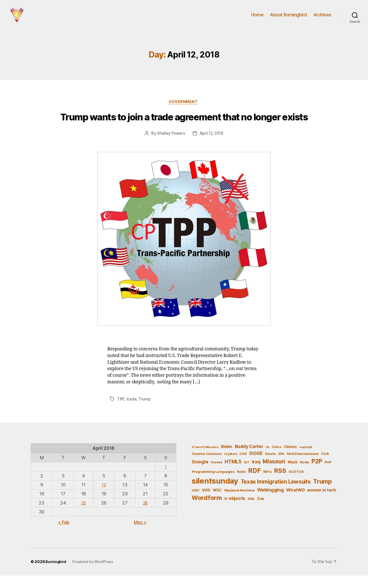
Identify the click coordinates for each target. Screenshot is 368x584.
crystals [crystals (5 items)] (230, 462)
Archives (322, 18)
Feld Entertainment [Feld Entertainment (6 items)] (303, 462)
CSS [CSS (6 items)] (243, 462)
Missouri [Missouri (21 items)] (274, 469)
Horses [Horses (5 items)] (216, 470)
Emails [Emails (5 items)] (270, 462)
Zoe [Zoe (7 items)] (260, 507)
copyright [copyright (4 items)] (305, 455)
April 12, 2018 (212, 141)
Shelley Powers (169, 141)
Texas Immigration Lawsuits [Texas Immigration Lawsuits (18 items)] (276, 490)
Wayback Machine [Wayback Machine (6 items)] (239, 498)
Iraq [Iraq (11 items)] (256, 470)
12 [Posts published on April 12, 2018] (103, 493)
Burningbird (56, 570)
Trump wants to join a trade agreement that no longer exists (184, 125)
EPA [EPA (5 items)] (281, 462)
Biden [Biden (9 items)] (226, 454)
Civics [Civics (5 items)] (276, 455)
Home (257, 18)
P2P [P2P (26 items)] (317, 469)
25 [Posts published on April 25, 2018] (83, 511)
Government (184, 110)
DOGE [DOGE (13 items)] (256, 461)
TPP (120, 407)
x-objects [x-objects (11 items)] (234, 506)
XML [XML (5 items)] (251, 507)
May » (140, 530)
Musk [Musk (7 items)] (292, 470)
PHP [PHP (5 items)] (328, 470)
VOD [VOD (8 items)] (206, 498)
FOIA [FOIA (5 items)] (325, 462)
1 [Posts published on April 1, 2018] (166, 475)
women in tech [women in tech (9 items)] (321, 498)
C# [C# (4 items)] (267, 455)
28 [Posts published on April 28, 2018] (145, 511)
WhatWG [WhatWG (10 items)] (295, 498)
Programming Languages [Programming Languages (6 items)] (213, 480)
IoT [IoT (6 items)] (246, 470)
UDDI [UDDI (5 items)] (195, 498)
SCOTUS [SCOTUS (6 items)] (296, 480)
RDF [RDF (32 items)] (254, 479)
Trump (145, 407)
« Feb (64, 530)
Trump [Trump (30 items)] (322, 489)
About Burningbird (288, 18)
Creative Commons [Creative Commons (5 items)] (207, 462)
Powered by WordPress (94, 570)
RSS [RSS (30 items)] (280, 479)
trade (132, 407)
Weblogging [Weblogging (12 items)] (270, 498)
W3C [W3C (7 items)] (217, 498)
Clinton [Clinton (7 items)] (290, 455)
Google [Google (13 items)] (200, 470)
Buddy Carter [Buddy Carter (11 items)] (249, 454)
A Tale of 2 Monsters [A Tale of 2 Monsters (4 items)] (205, 455)
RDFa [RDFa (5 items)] (267, 480)
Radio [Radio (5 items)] (241, 480)
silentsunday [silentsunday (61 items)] (215, 489)
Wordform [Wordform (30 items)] (207, 506)
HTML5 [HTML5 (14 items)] (233, 470)
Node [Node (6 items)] (304, 470)
